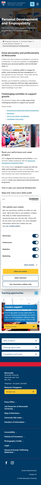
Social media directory (29, 470)
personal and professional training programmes (23, 110)
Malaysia (8, 387)
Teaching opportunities (12, 347)
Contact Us (33, 474)
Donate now (10, 391)
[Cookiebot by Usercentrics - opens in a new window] (29, 199)
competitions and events (15, 119)
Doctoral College (26, 41)
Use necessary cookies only (20, 284)
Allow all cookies (20, 271)
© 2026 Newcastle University (27, 478)
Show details (29, 265)
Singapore (17, 387)
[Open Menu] (37, 4)
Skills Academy (9, 340)
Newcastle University (11, 41)
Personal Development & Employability (16, 46)
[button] (36, 293)
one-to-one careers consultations (18, 116)
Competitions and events (12, 354)
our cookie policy (13, 226)
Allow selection (20, 278)
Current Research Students (11, 44)
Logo (3, 4)
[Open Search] (32, 4)
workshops (10, 113)
